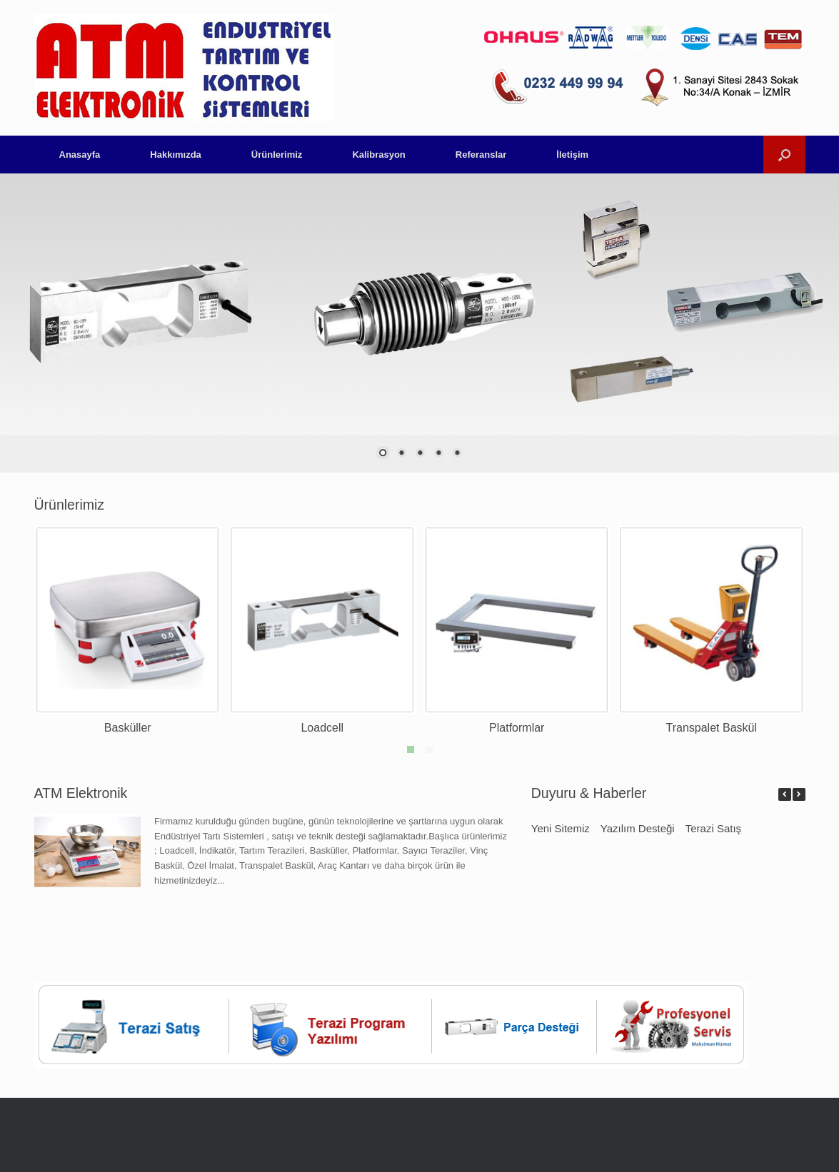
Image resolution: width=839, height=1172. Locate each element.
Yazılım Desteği (638, 828)
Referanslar (481, 154)
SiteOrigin (409, 1143)
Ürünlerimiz (277, 154)
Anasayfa (80, 154)
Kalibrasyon (378, 154)
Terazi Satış (713, 828)
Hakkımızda (175, 154)
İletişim (572, 154)
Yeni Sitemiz (560, 828)
